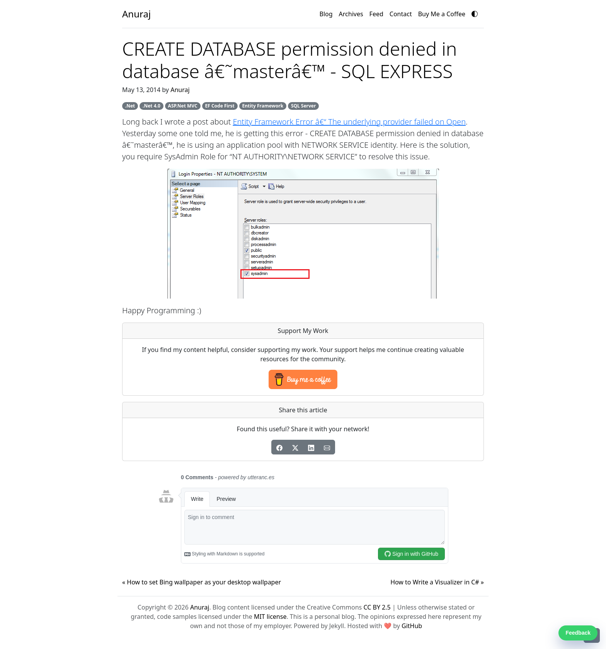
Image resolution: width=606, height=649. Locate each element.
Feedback (578, 633)
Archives (351, 14)
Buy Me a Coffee (441, 14)
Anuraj (179, 89)
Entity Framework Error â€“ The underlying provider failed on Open (349, 121)
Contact (401, 14)
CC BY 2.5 (376, 607)
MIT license (270, 616)
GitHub (412, 626)
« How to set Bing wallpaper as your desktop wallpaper (201, 582)
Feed (376, 14)
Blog (326, 14)
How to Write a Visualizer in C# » (437, 582)
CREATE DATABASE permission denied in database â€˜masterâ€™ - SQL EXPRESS (289, 60)
